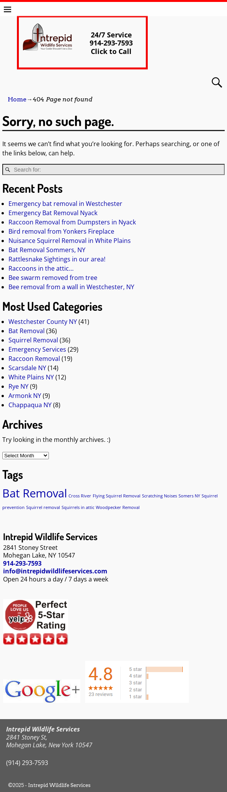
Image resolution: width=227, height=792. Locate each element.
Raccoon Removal (34, 358)
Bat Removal (26, 331)
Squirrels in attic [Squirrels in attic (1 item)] (78, 507)
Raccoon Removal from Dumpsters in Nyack (72, 222)
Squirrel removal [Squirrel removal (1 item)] (43, 507)
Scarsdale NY (27, 368)
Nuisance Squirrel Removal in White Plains (69, 240)
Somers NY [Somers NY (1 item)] (189, 496)
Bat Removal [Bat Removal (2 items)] (34, 493)
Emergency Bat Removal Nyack (52, 213)
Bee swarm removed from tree (52, 277)
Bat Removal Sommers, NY (46, 250)
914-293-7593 (22, 563)
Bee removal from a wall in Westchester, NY (71, 287)
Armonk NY (24, 395)
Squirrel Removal (33, 340)
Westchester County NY (42, 321)
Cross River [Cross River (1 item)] (79, 496)
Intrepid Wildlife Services (59, 785)
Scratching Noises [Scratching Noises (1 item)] (159, 496)
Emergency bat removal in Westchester (65, 203)
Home (17, 99)
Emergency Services (37, 349)
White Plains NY (31, 377)
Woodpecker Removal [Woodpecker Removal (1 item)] (118, 507)
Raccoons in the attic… (40, 268)
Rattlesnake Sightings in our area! (56, 259)
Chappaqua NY (30, 405)
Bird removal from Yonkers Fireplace (61, 231)
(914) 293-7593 (27, 762)
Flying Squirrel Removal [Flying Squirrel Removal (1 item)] (116, 496)
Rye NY (18, 386)
